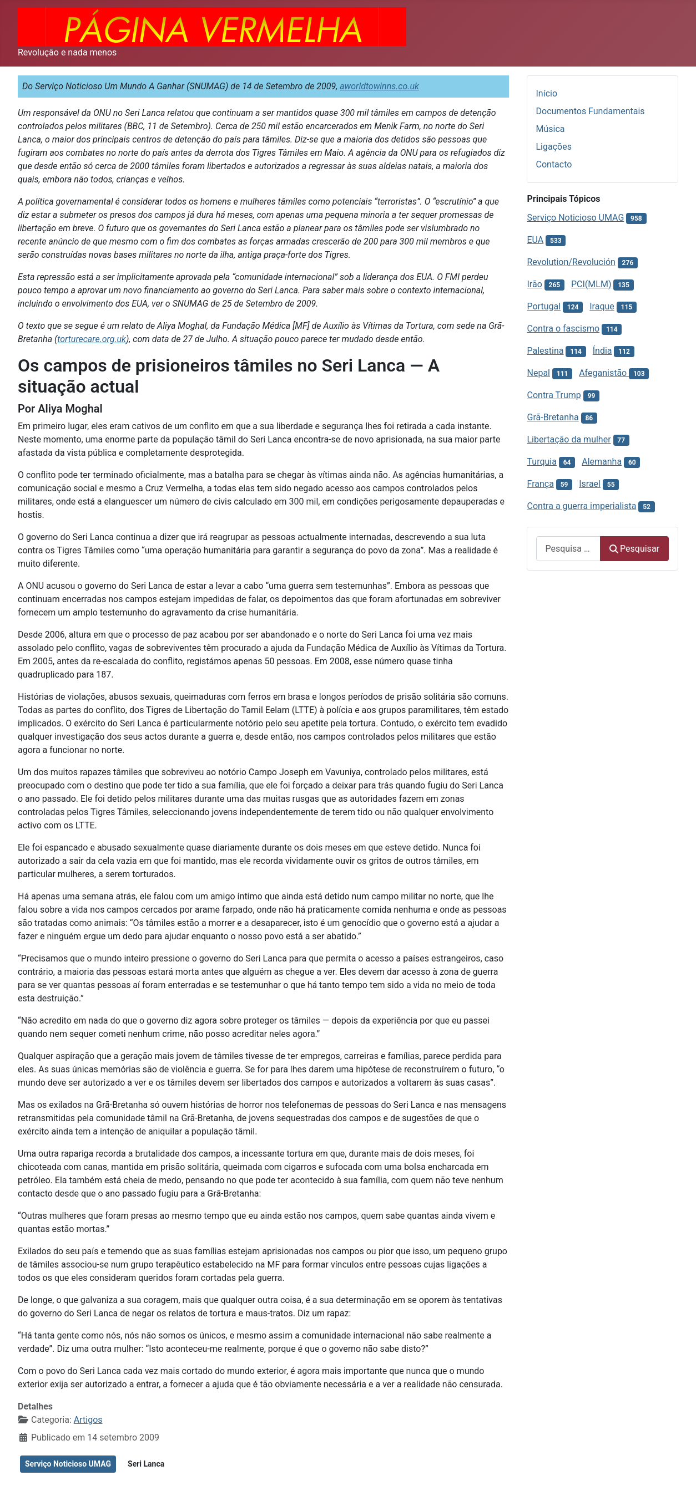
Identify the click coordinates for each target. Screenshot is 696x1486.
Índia (602, 350)
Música (550, 129)
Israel (590, 484)
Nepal (538, 373)
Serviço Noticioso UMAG (68, 1463)
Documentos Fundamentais (590, 111)
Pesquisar (634, 548)
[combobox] (568, 548)
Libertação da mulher (569, 439)
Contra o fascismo (563, 328)
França (540, 484)
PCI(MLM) (591, 284)
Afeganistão (604, 373)
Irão (534, 284)
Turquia (542, 461)
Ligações (554, 146)
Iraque (601, 306)
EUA (535, 240)
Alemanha (602, 461)
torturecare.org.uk (91, 339)
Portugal (544, 306)
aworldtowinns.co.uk (379, 86)
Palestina (545, 350)
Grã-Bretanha (553, 417)
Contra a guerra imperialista (582, 506)
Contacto (554, 164)
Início (547, 93)
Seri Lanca (146, 1463)
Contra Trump (554, 395)
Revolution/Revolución (571, 262)
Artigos (88, 1419)
